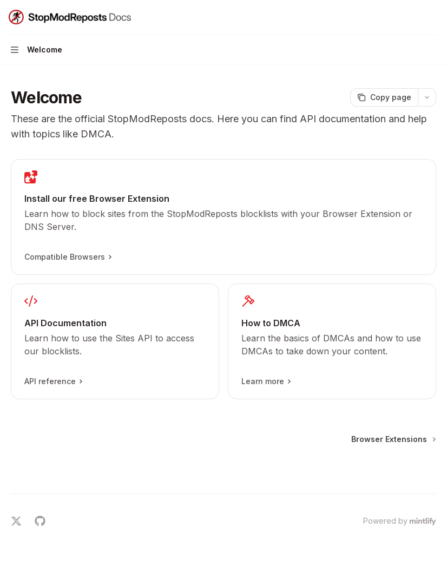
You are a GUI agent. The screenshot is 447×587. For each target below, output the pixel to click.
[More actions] (433, 17)
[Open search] (412, 17)
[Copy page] (384, 97)
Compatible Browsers (67, 256)
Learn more (265, 381)
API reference (53, 381)
